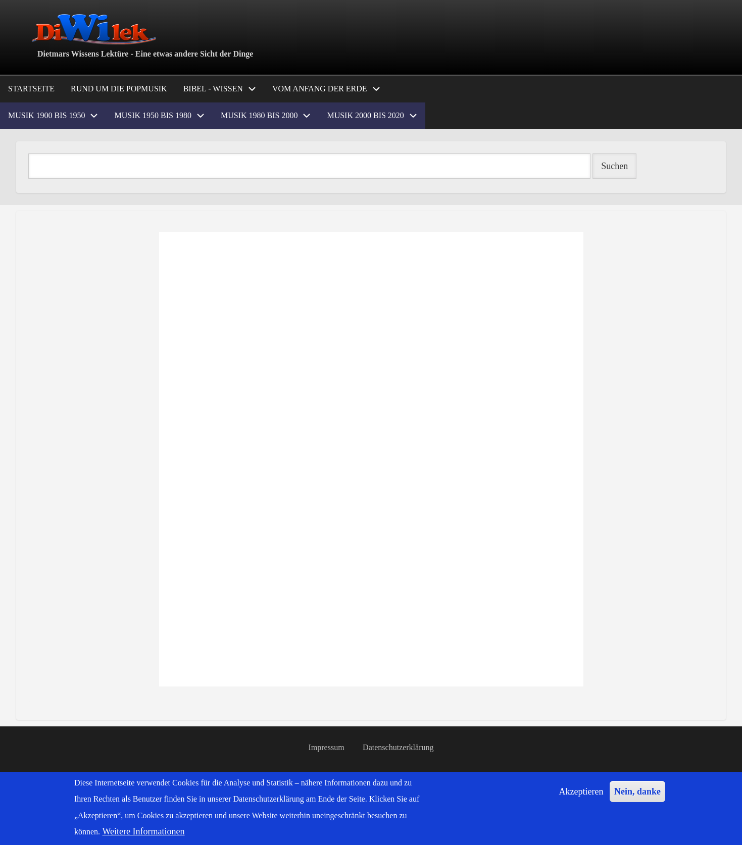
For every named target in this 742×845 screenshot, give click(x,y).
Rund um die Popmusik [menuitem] (119, 88)
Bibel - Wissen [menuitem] (213, 88)
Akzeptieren (581, 791)
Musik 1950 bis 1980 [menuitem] (152, 115)
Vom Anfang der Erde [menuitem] (319, 88)
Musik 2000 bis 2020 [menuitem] (365, 115)
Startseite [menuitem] (31, 88)
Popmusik (29, 701)
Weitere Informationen (144, 831)
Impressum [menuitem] (326, 747)
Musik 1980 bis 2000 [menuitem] (259, 115)
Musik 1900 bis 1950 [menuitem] (46, 115)
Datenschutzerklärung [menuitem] (398, 747)
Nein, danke (637, 791)
